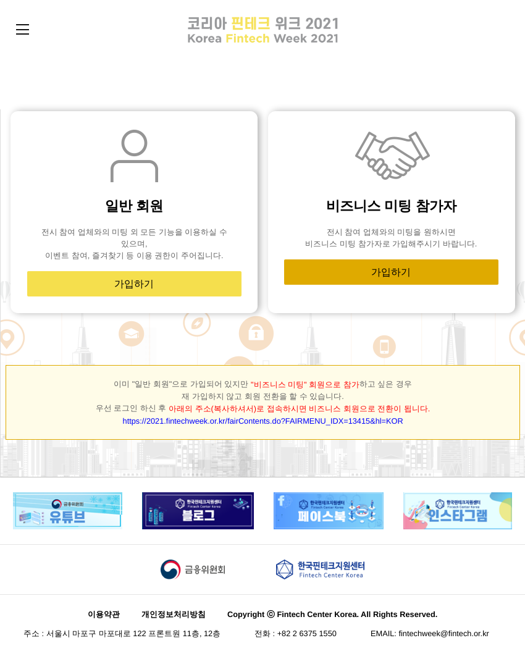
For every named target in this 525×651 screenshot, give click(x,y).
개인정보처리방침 (173, 610)
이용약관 (104, 610)
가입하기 (134, 282)
